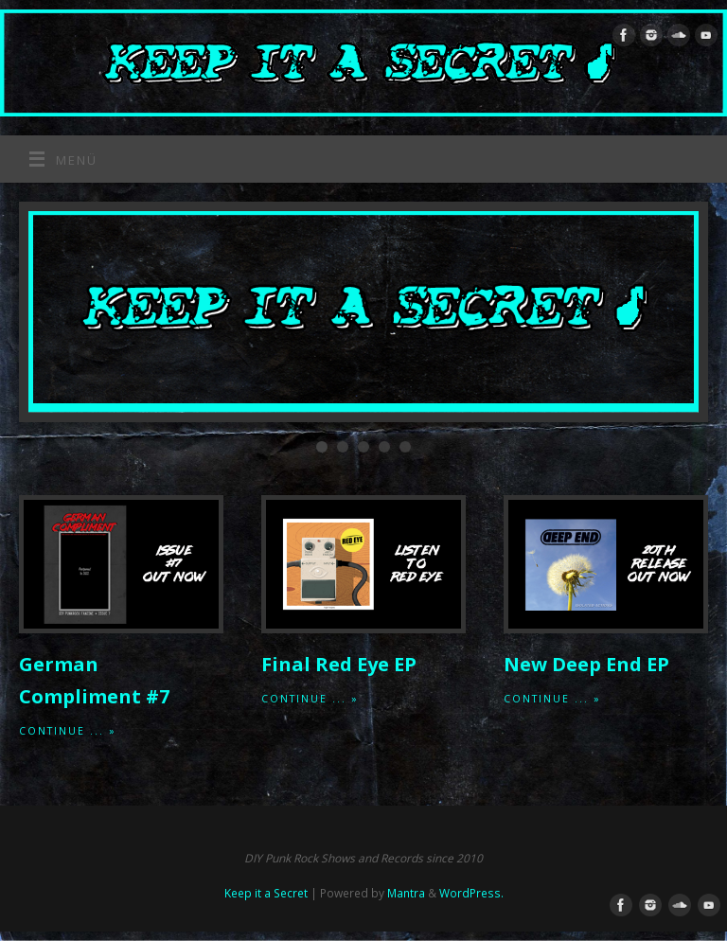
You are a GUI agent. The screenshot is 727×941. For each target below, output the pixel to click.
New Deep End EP (586, 664)
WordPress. (471, 893)
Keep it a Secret (266, 893)
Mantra (406, 893)
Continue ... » (67, 730)
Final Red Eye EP (339, 664)
